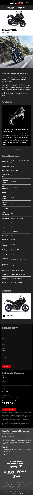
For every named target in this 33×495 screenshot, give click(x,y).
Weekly (5, 397)
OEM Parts (23, 482)
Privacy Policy (13, 493)
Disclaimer (20, 493)
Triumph (16, 482)
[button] (11, 149)
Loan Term (4, 388)
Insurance (25, 486)
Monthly (19, 397)
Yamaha (9, 482)
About (13, 488)
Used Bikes (19, 484)
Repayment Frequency (6, 395)
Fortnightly (12, 397)
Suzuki (2, 482)
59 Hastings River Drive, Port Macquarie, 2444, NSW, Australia (17, 449)
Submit (6, 366)
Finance (18, 486)
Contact (19, 488)
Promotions (11, 486)
